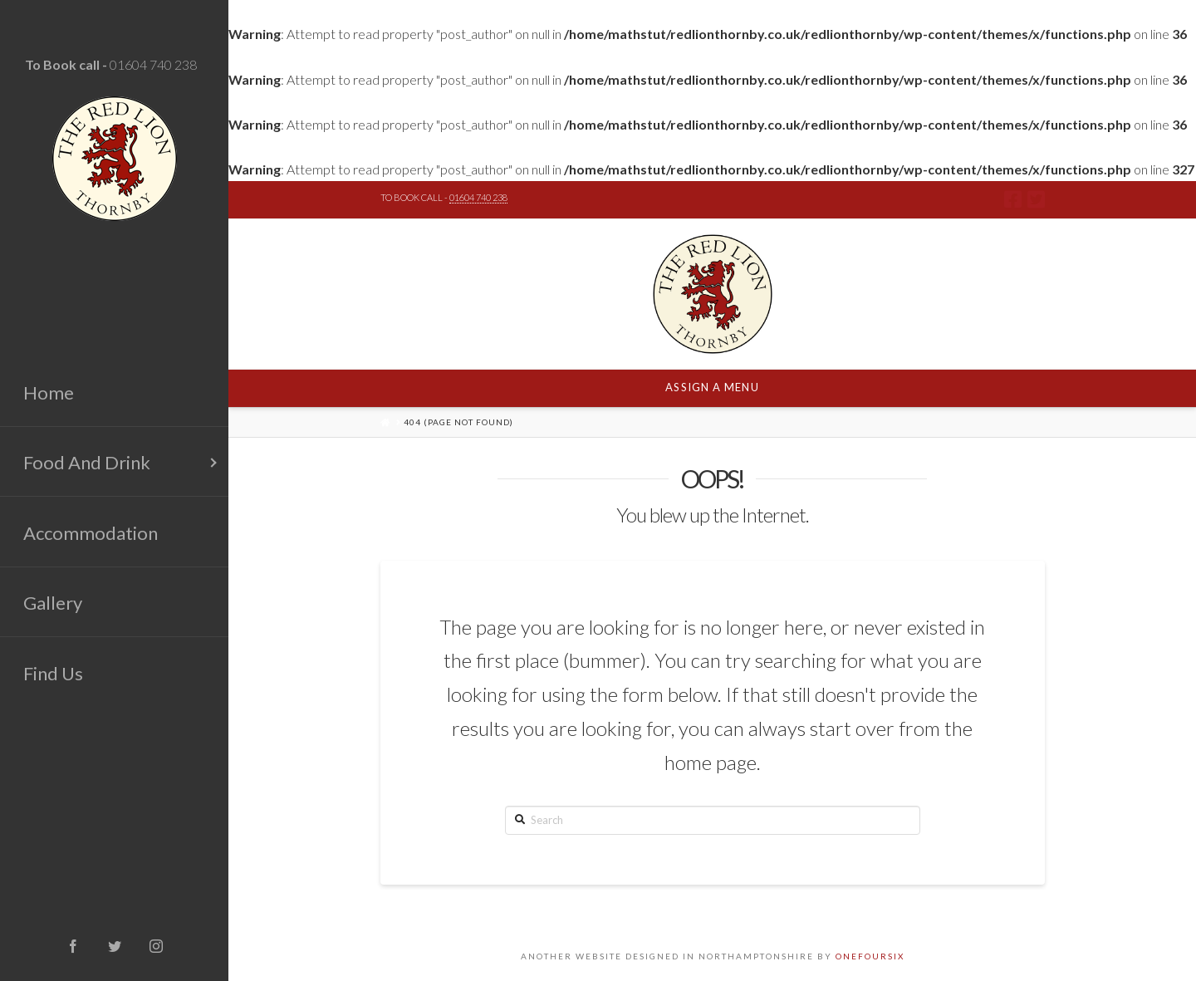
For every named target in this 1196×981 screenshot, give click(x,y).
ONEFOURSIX (870, 956)
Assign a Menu (711, 387)
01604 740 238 (153, 64)
